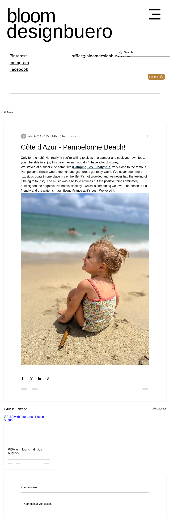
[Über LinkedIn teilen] (39, 378)
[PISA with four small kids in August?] (29, 429)
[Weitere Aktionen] (147, 136)
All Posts (8, 112)
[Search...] (143, 52)
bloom (31, 16)
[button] (154, 14)
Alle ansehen (159, 408)
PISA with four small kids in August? (26, 451)
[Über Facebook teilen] (22, 378)
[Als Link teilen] (48, 378)
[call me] (156, 77)
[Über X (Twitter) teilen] (31, 378)
